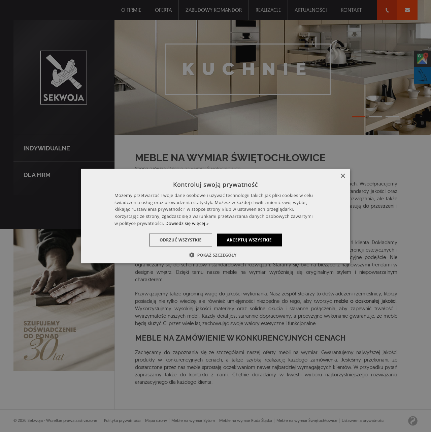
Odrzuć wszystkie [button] (180, 239)
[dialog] (215, 216)
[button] (215, 255)
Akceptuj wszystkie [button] (249, 239)
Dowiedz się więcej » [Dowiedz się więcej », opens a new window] (187, 223)
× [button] (342, 175)
